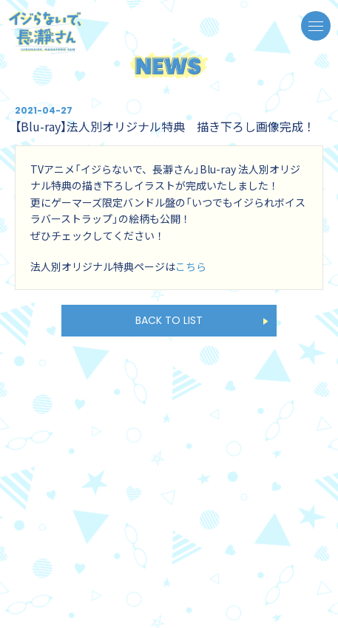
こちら (190, 266)
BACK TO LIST (169, 320)
